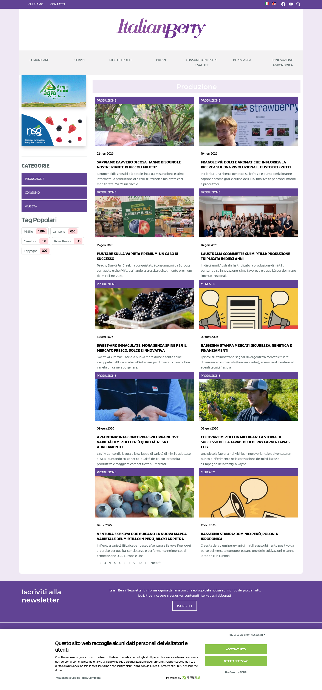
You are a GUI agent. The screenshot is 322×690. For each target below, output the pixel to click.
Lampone (59, 232)
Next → (156, 563)
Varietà (31, 206)
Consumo (32, 192)
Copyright (30, 251)
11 (146, 563)
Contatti (57, 4)
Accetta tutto (236, 649)
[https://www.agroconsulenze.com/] (54, 94)
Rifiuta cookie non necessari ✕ (247, 634)
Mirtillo (28, 232)
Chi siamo (35, 4)
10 (140, 563)
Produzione (34, 179)
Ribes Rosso (62, 241)
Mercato (208, 284)
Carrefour (30, 241)
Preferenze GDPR (235, 672)
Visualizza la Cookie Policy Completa (78, 677)
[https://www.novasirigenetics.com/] (54, 133)
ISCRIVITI (184, 606)
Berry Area (242, 60)
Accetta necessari (235, 661)
